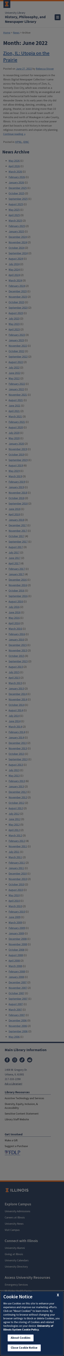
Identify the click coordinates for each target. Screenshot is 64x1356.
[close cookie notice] (58, 1295)
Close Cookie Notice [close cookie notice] (24, 1348)
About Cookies (20, 1338)
